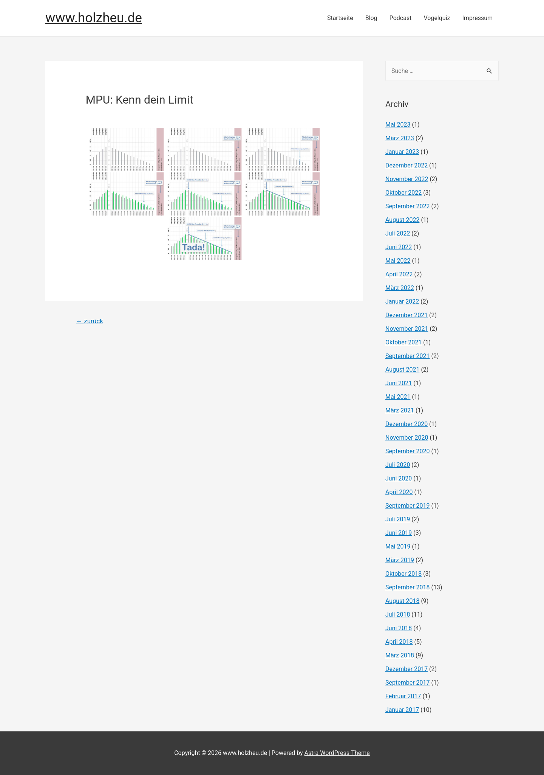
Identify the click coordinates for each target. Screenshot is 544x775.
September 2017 (407, 682)
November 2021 (406, 328)
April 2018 (399, 641)
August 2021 (402, 369)
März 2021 (399, 410)
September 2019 (407, 505)
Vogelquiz (436, 18)
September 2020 (407, 451)
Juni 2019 (398, 532)
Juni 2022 (398, 247)
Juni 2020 (398, 478)
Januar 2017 (402, 709)
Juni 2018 (398, 628)
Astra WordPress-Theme (337, 752)
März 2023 (399, 138)
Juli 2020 (397, 464)
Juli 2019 (397, 519)
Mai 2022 (398, 260)
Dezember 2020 (406, 424)
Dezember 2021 (406, 315)
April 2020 (399, 492)
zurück (89, 321)
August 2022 (402, 219)
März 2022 (399, 287)
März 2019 (399, 560)
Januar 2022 (402, 301)
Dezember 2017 (406, 669)
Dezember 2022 (406, 165)
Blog (371, 18)
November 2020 (406, 437)
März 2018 (399, 655)
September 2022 (407, 206)
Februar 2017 (403, 696)
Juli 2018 (397, 614)
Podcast (400, 18)
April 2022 (399, 274)
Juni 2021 (398, 383)
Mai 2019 (398, 546)
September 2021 (407, 356)
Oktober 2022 (403, 192)
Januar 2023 (402, 151)
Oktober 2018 (403, 573)
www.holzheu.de (93, 18)
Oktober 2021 (403, 342)
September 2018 (407, 587)
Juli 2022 (397, 233)
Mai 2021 (398, 396)
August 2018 (402, 600)
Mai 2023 (398, 124)
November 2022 (406, 179)
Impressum (477, 18)
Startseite (340, 18)
